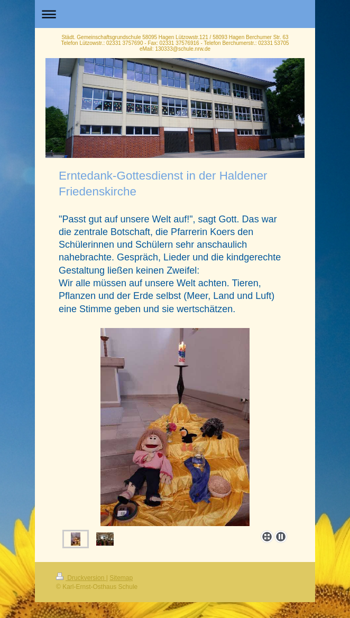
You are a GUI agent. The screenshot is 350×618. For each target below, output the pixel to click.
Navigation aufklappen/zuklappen (175, 14)
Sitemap (121, 578)
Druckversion (81, 578)
